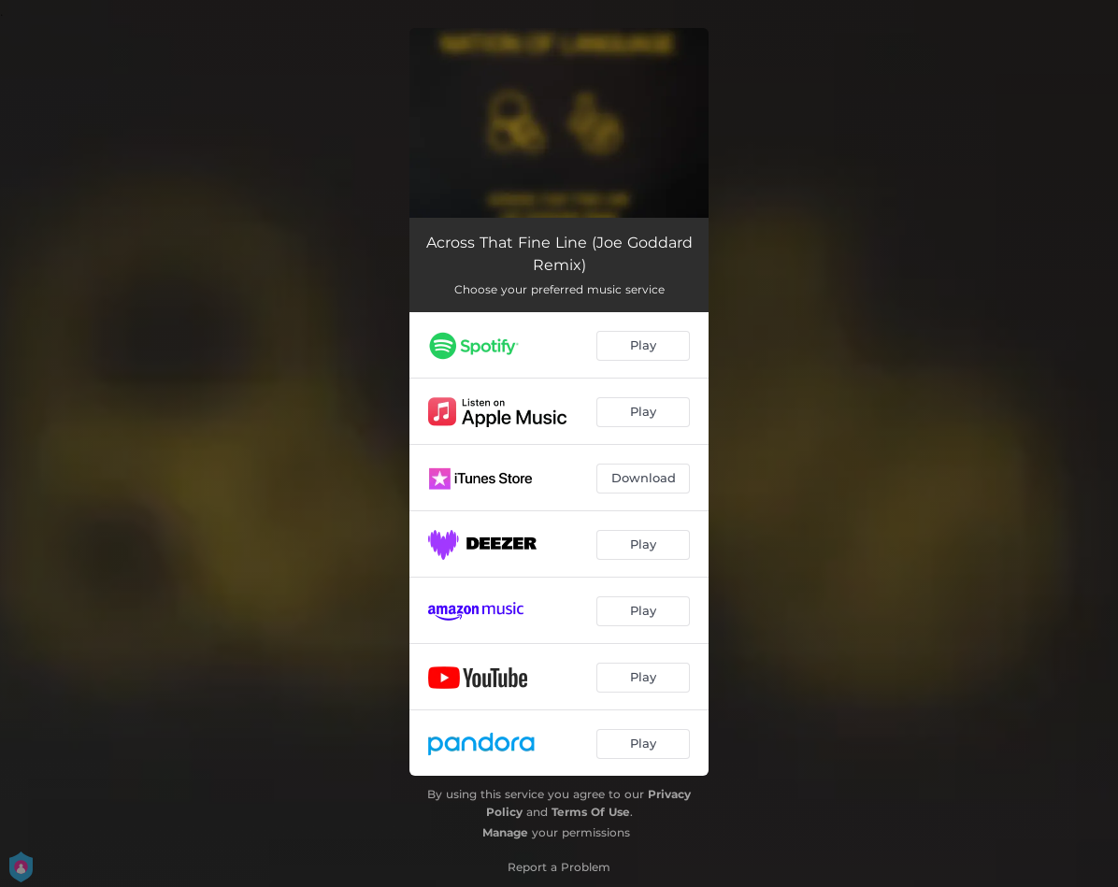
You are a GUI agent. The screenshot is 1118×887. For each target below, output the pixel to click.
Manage (505, 832)
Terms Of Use (591, 812)
